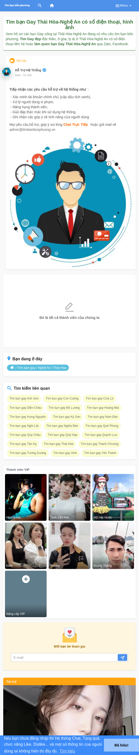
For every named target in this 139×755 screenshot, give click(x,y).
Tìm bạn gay (26, 368)
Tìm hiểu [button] (67, 751)
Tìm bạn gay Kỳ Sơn (66, 417)
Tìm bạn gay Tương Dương (28, 453)
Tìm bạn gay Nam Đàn (102, 417)
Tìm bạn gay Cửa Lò (99, 398)
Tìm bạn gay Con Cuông (62, 398)
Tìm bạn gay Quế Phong (101, 426)
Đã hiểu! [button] (121, 745)
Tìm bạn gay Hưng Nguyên (28, 417)
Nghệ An (44, 368)
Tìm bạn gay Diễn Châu (25, 408)
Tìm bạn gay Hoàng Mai (103, 408)
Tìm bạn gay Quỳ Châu (25, 435)
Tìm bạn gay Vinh (65, 453)
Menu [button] (123, 5)
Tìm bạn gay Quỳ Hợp (62, 435)
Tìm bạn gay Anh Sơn (24, 398)
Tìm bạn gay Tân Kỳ (23, 444)
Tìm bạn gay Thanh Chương (99, 444)
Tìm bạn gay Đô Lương (64, 408)
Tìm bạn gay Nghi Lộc (24, 426)
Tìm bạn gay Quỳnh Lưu (100, 435)
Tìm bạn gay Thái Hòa (59, 444)
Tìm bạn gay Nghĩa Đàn (62, 426)
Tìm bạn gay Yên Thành (100, 453)
